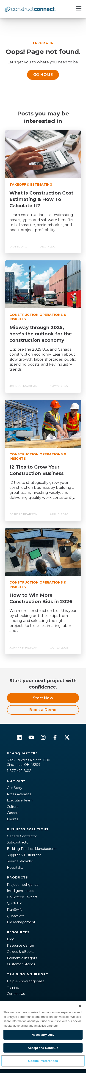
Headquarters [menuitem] (22, 753)
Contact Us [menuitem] (16, 994)
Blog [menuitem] (10, 939)
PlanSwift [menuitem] (14, 910)
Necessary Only (43, 1034)
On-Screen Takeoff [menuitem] (22, 897)
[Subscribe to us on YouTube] (31, 737)
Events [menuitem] (12, 819)
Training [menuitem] (13, 988)
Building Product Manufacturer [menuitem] (32, 849)
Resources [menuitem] (18, 932)
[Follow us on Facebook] (55, 737)
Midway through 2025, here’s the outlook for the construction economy (40, 334)
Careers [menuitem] (13, 813)
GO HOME (43, 74)
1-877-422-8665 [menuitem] (19, 771)
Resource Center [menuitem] (20, 945)
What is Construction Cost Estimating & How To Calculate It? (41, 199)
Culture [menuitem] (13, 807)
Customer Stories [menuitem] (21, 964)
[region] (43, 1035)
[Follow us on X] (67, 737)
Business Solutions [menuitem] (27, 829)
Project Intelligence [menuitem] (23, 885)
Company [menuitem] (16, 781)
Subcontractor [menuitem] (18, 842)
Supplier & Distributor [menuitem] (24, 855)
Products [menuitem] (17, 877)
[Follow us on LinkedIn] (19, 737)
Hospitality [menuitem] (15, 868)
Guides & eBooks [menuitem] (20, 952)
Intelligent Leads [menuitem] (20, 891)
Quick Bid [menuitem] (14, 903)
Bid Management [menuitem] (21, 922)
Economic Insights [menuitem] (22, 958)
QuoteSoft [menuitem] (15, 916)
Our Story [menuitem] (14, 788)
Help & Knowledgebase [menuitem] (25, 981)
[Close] (80, 1006)
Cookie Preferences (43, 1061)
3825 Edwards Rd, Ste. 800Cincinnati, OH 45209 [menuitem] (28, 762)
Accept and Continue (43, 1048)
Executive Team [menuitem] (20, 800)
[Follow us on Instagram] (43, 737)
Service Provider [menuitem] (20, 861)
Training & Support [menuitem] (27, 974)
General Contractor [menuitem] (22, 836)
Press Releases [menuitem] (19, 794)
